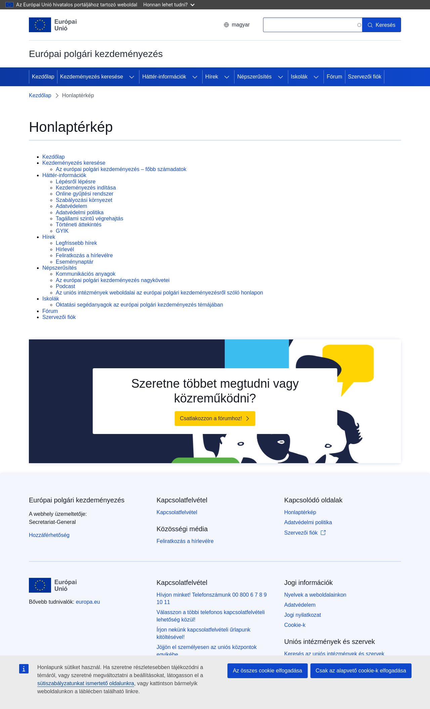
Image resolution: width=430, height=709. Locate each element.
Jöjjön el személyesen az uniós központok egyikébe (207, 650)
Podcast (65, 286)
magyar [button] (237, 25)
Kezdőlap (43, 76)
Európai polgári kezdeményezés (77, 500)
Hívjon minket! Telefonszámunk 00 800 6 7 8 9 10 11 (212, 598)
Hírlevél (65, 249)
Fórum (334, 76)
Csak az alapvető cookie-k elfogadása (361, 670)
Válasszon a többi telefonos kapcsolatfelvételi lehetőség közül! (211, 615)
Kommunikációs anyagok (86, 274)
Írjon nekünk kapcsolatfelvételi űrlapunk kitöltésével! (203, 633)
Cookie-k (294, 625)
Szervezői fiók (365, 76)
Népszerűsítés (254, 76)
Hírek (211, 76)
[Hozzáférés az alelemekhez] (131, 76)
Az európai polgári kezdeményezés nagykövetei (113, 280)
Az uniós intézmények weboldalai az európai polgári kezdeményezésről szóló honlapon (159, 292)
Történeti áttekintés (78, 224)
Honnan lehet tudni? (169, 4)
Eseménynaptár (74, 262)
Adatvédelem (71, 206)
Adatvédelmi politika (79, 212)
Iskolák (299, 76)
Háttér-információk (164, 76)
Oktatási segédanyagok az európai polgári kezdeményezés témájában (139, 305)
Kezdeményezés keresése (91, 76)
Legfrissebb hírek (76, 243)
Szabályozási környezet (84, 200)
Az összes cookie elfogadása (267, 670)
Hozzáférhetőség (49, 535)
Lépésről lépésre (75, 181)
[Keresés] (381, 24)
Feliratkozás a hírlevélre (84, 255)
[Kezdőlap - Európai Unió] (53, 24)
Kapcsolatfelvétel (177, 512)
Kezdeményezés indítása (86, 187)
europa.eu (88, 602)
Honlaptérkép (300, 512)
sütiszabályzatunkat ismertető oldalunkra (85, 683)
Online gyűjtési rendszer (85, 194)
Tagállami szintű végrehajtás (89, 218)
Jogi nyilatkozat (302, 615)
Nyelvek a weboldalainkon (315, 595)
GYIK (62, 231)
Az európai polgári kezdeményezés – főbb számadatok (121, 169)
